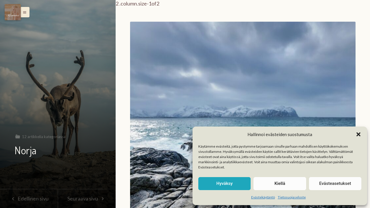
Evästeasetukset (335, 183)
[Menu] (13, 12)
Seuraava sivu (86, 198)
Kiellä (279, 183)
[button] (358, 134)
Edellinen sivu (28, 198)
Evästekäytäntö (263, 197)
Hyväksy (225, 183)
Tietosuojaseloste (292, 197)
